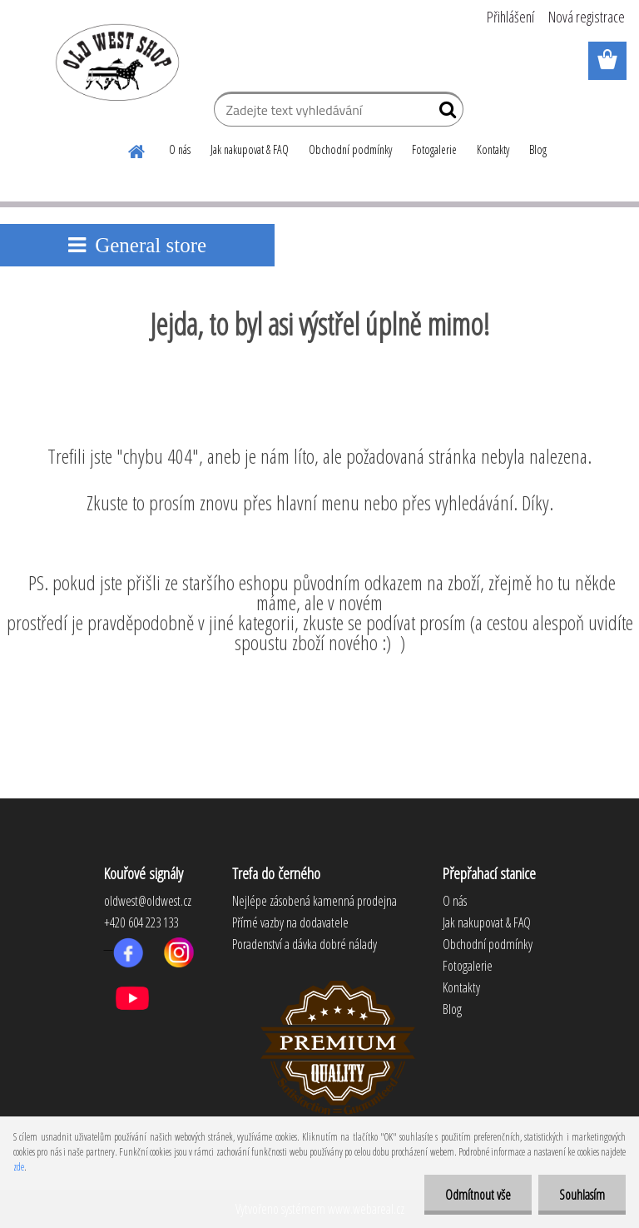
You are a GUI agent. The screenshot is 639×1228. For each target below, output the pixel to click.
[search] (444, 113)
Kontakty (493, 149)
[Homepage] (137, 149)
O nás (180, 149)
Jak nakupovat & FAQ (250, 149)
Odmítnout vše (478, 1195)
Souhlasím (582, 1195)
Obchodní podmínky (350, 149)
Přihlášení (510, 17)
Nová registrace (586, 17)
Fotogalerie (434, 149)
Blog (538, 149)
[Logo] (114, 61)
